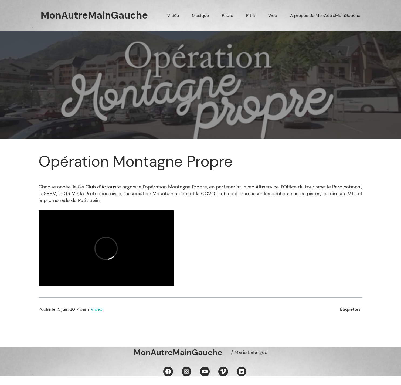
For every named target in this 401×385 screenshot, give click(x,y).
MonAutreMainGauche (94, 15)
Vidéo (96, 309)
